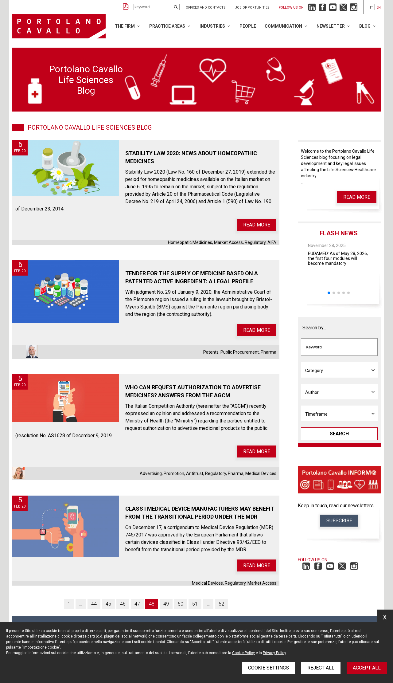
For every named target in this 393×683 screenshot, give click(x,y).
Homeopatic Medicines (190, 242)
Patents (211, 352)
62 (221, 604)
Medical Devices (260, 473)
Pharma (268, 352)
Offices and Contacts (206, 8)
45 (108, 604)
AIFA (271, 242)
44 (94, 604)
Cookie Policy (243, 653)
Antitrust (194, 473)
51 (195, 604)
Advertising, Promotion (162, 473)
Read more (256, 225)
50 (180, 604)
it (371, 8)
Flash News (339, 233)
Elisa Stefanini (18, 473)
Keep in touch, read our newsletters (336, 505)
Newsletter (331, 26)
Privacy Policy (274, 653)
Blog (365, 26)
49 (166, 604)
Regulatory (255, 242)
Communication (283, 26)
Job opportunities (252, 8)
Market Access (228, 242)
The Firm (125, 26)
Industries (212, 26)
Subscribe (339, 521)
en (378, 8)
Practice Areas (167, 26)
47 (137, 604)
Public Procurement (239, 352)
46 (123, 604)
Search (339, 434)
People (247, 26)
